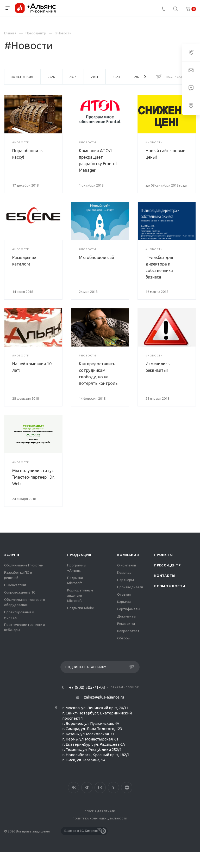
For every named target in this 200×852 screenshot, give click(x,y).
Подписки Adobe (80, 608)
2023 (116, 76)
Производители (130, 587)
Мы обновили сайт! (98, 257)
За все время (22, 76)
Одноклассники (113, 787)
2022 (137, 76)
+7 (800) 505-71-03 (87, 687)
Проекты (163, 555)
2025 (73, 76)
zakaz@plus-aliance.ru (104, 697)
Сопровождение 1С (19, 592)
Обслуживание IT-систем (23, 565)
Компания (128, 555)
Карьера (124, 601)
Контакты (164, 575)
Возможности (169, 586)
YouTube (100, 787)
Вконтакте (73, 787)
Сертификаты (128, 609)
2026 (51, 76)
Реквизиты (126, 623)
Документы (126, 616)
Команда (124, 572)
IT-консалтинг (15, 585)
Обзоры (123, 638)
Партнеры (125, 580)
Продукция (79, 555)
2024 (94, 76)
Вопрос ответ (128, 631)
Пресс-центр (167, 565)
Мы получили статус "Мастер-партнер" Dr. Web (33, 477)
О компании (126, 565)
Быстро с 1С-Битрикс (81, 831)
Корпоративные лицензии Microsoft (80, 595)
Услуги (11, 555)
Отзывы (124, 594)
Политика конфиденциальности (100, 818)
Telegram (86, 787)
